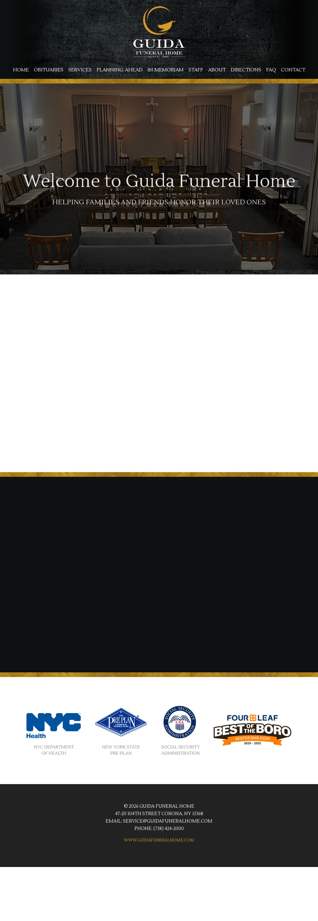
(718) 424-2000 (168, 829)
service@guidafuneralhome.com (167, 821)
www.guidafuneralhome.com (159, 840)
